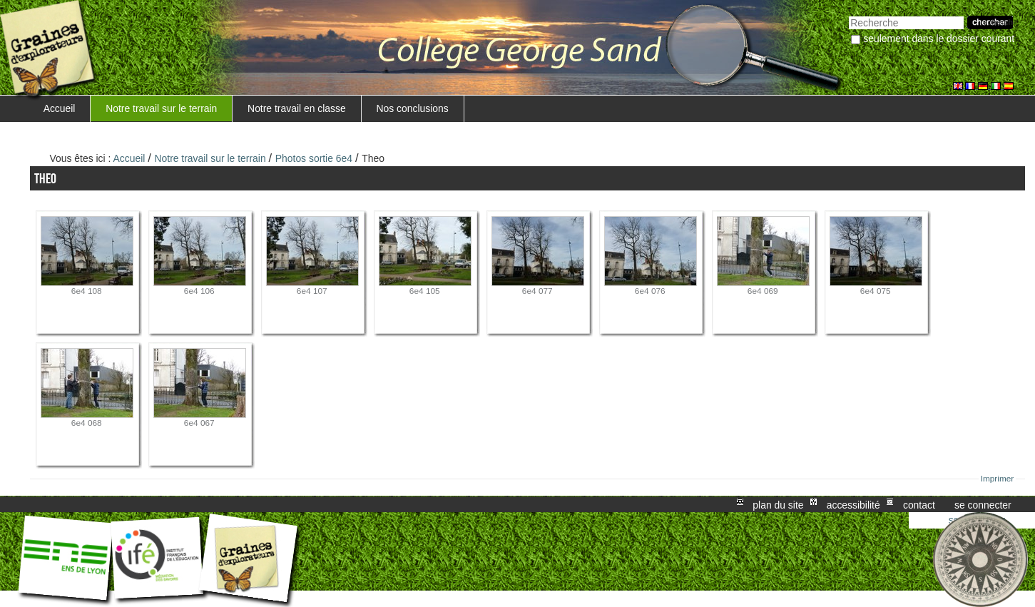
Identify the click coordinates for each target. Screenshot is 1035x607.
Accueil (60, 108)
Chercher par (848, 14)
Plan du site (778, 504)
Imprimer (997, 479)
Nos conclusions (412, 108)
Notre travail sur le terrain (161, 108)
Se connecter (982, 504)
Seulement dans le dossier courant (938, 38)
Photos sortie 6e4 (313, 158)
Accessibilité (853, 504)
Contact (919, 504)
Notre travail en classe (297, 108)
